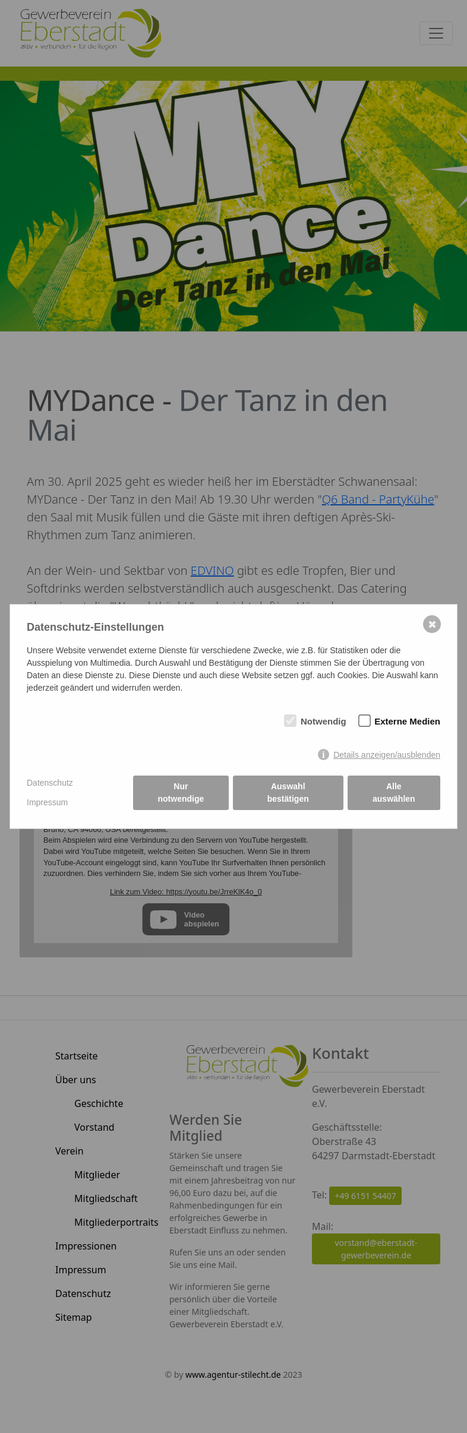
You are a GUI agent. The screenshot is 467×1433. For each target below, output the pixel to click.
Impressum (47, 802)
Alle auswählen (394, 793)
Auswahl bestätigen (288, 793)
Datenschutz (50, 782)
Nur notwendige (181, 793)
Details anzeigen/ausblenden (386, 755)
